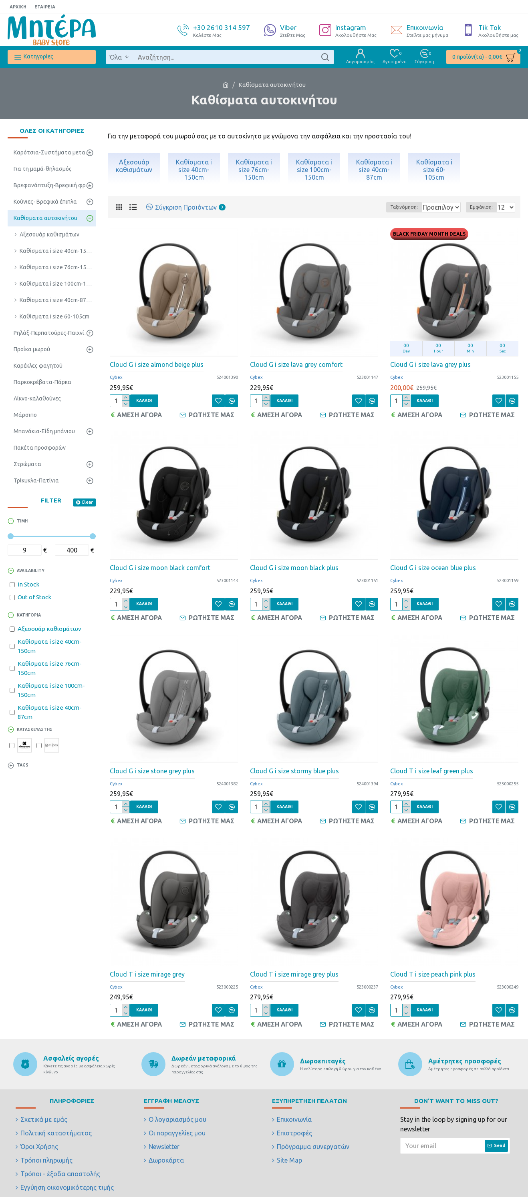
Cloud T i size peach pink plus (433, 965)
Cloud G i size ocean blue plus (433, 564)
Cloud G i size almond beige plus (157, 364)
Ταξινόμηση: (377, 207)
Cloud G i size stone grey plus (152, 765)
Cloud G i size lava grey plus (430, 364)
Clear (87, 502)
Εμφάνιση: (483, 207)
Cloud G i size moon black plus (294, 564)
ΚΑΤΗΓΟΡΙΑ (29, 615)
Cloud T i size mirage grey (147, 965)
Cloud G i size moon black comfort (160, 564)
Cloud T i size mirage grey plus (294, 965)
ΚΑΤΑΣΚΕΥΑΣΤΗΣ (34, 729)
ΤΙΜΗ (22, 521)
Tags (22, 765)
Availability (30, 570)
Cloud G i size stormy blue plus (294, 765)
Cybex (116, 377)
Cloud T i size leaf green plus (431, 765)
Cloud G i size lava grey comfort (296, 364)
